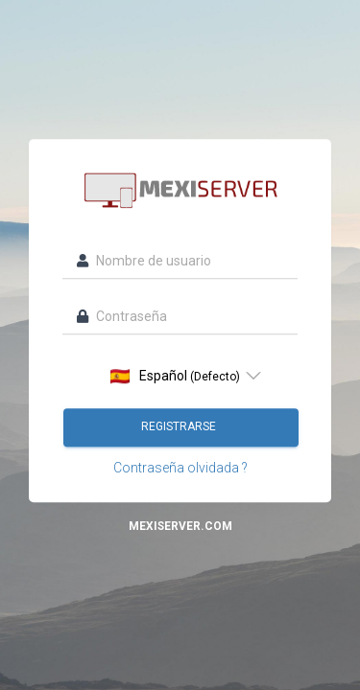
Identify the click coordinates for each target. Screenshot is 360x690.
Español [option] (175, 376)
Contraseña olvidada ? (180, 467)
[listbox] (180, 376)
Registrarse (180, 426)
